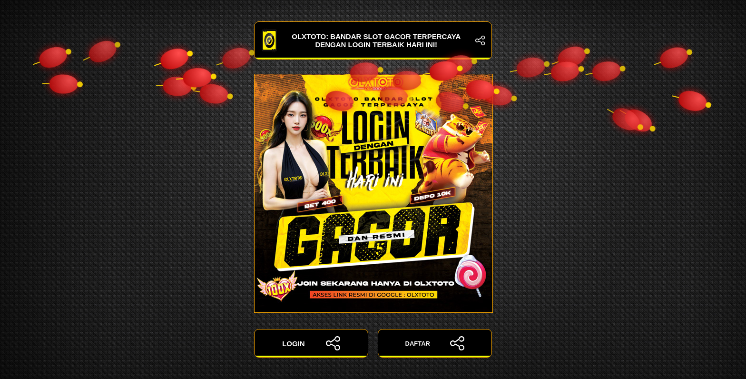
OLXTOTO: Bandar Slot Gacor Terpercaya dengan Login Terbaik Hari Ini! (373, 40)
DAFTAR (435, 343)
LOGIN (311, 343)
